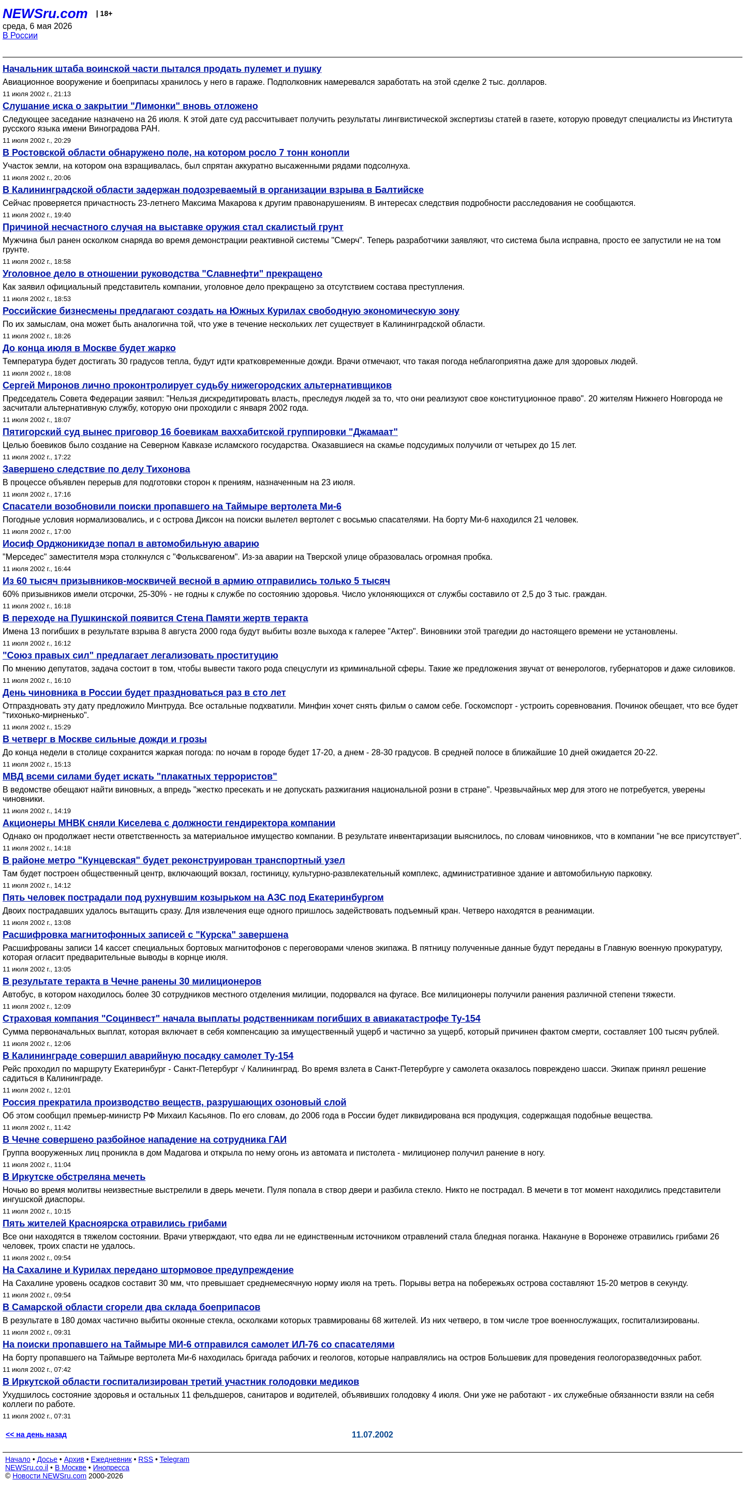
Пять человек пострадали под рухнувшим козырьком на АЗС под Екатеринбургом (193, 897)
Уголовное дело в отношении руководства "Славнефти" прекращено (162, 273)
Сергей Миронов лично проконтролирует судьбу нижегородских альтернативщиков (197, 385)
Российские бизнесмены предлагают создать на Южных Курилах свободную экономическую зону (231, 311)
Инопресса (111, 1467)
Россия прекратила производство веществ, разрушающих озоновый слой (175, 1102)
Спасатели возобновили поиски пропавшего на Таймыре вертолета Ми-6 (172, 506)
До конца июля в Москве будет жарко (89, 348)
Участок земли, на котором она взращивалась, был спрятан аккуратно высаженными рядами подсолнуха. (206, 165)
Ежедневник (111, 1459)
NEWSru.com (45, 13)
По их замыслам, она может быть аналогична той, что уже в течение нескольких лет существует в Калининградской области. (244, 324)
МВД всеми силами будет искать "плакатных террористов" (140, 776)
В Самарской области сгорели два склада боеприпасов (131, 1307)
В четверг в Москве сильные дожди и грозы (105, 739)
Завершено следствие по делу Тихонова (96, 469)
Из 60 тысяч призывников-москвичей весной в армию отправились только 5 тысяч (196, 581)
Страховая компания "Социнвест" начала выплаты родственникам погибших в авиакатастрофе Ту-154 (242, 1018)
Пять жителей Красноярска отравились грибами (115, 1223)
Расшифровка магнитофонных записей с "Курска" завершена (145, 935)
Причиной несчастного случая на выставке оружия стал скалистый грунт (173, 227)
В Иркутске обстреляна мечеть (74, 1177)
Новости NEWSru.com (49, 1476)
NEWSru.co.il (26, 1467)
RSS (145, 1459)
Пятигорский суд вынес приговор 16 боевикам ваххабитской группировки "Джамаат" (200, 432)
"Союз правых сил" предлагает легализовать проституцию (140, 655)
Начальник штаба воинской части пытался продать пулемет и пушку (162, 69)
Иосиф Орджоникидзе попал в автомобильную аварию (131, 543)
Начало (18, 1459)
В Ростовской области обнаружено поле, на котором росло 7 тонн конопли (176, 152)
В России (20, 35)
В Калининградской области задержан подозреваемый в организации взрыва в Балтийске (213, 190)
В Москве (70, 1467)
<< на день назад (36, 1434)
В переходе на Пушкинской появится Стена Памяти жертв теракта (155, 618)
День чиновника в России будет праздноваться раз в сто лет (144, 692)
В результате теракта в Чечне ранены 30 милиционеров (132, 981)
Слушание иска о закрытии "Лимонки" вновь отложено (130, 106)
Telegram (175, 1459)
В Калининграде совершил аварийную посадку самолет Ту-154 (148, 1056)
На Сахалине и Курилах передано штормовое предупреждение (148, 1270)
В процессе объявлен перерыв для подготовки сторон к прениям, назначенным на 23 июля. (179, 482)
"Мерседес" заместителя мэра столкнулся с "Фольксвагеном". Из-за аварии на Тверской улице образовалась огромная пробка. (248, 556)
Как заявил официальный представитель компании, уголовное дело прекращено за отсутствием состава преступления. (234, 286)
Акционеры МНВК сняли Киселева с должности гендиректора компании (169, 823)
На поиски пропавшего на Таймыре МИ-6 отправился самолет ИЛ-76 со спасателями (199, 1344)
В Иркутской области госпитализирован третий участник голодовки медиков (181, 1382)
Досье (47, 1459)
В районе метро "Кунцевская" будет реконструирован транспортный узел (174, 860)
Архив (74, 1459)
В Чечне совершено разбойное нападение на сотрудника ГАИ (145, 1139)
